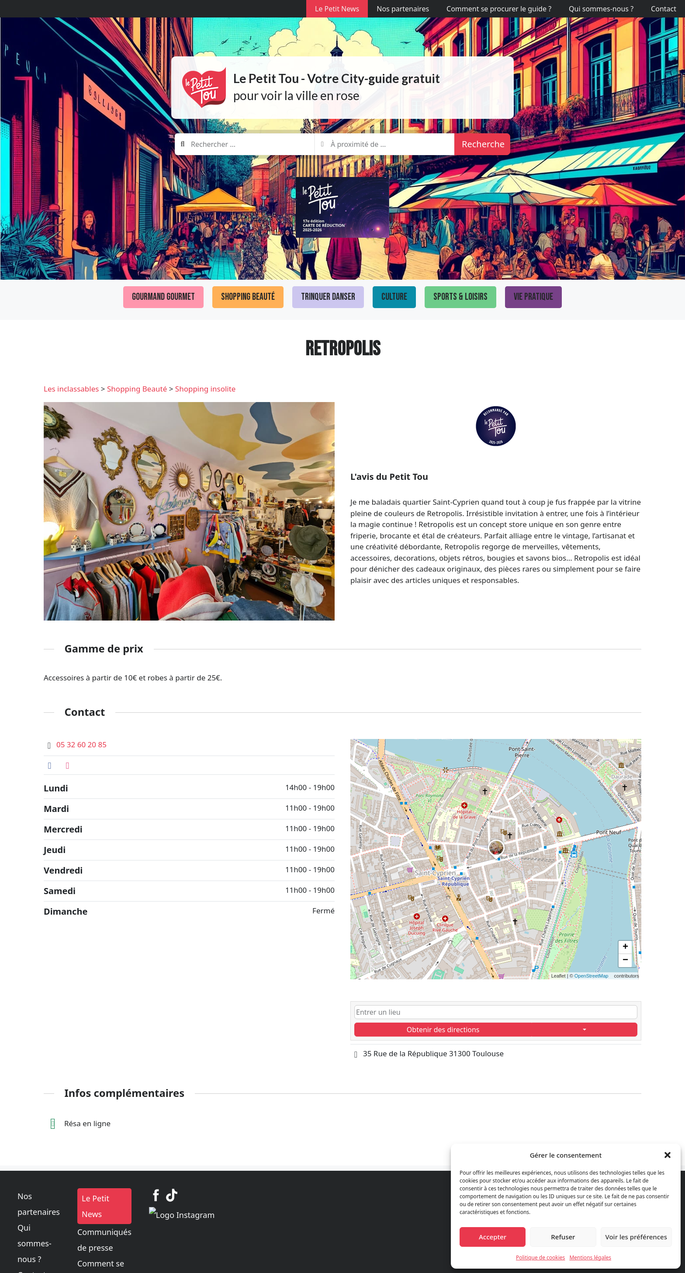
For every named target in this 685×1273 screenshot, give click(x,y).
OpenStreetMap (591, 975)
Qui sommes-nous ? (601, 9)
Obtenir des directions (443, 1029)
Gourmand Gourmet (163, 297)
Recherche (483, 144)
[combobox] (245, 144)
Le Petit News (337, 9)
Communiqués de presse (286, 1216)
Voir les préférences (636, 1236)
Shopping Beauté (248, 297)
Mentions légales (590, 1257)
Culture (394, 297)
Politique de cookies (540, 1257)
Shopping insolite (205, 389)
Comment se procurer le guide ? (498, 9)
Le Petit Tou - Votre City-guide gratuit (336, 78)
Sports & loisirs (460, 297)
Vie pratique (533, 297)
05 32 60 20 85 (81, 744)
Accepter (492, 1236)
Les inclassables (71, 389)
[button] (667, 1155)
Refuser (563, 1236)
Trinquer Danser (328, 297)
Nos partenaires (403, 9)
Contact (663, 9)
